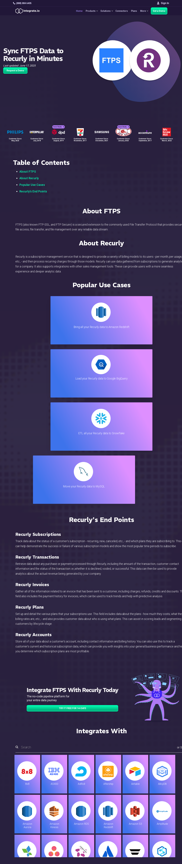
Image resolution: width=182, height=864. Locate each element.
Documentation (109, 810)
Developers (60, 823)
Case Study (58, 124)
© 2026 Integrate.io (23, 848)
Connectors (120, 11)
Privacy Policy (109, 827)
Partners (156, 810)
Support (58, 819)
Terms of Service (160, 848)
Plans (133, 11)
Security (105, 819)
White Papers (159, 797)
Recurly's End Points (33, 191)
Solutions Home (63, 793)
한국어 (155, 835)
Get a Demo (159, 11)
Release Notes (62, 827)
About (154, 806)
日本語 (155, 830)
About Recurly (29, 178)
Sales (57, 814)
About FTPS (27, 171)
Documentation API (112, 814)
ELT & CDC (59, 801)
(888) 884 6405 (22, 3)
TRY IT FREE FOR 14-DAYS (72, 549)
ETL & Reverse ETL (64, 797)
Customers (157, 793)
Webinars (156, 801)
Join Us (155, 814)
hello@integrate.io (27, 801)
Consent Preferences (113, 836)
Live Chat (106, 797)
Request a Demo (15, 70)
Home (76, 11)
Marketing (59, 810)
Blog (103, 793)
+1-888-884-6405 (26, 811)
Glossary (106, 832)
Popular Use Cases (32, 184)
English (155, 826)
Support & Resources (113, 801)
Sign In (163, 3)
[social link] (15, 818)
